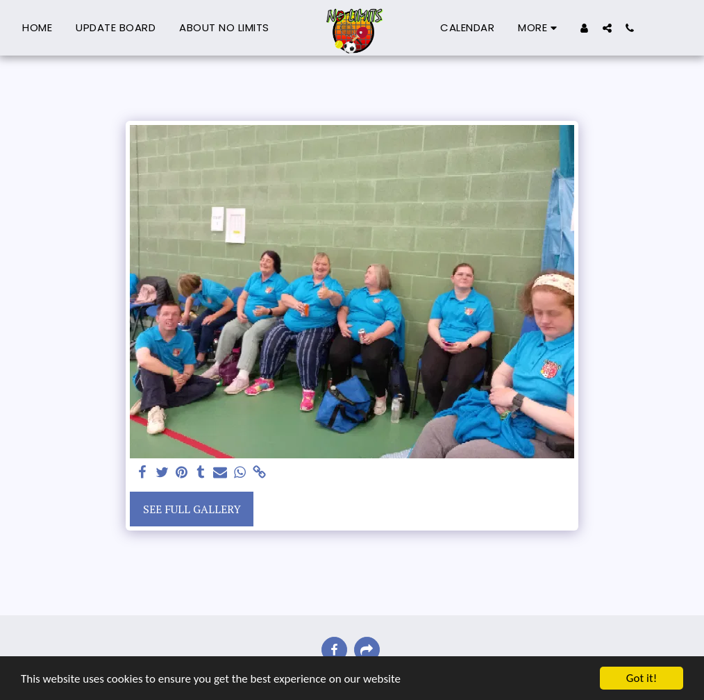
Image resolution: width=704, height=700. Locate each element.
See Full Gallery (192, 509)
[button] (607, 27)
